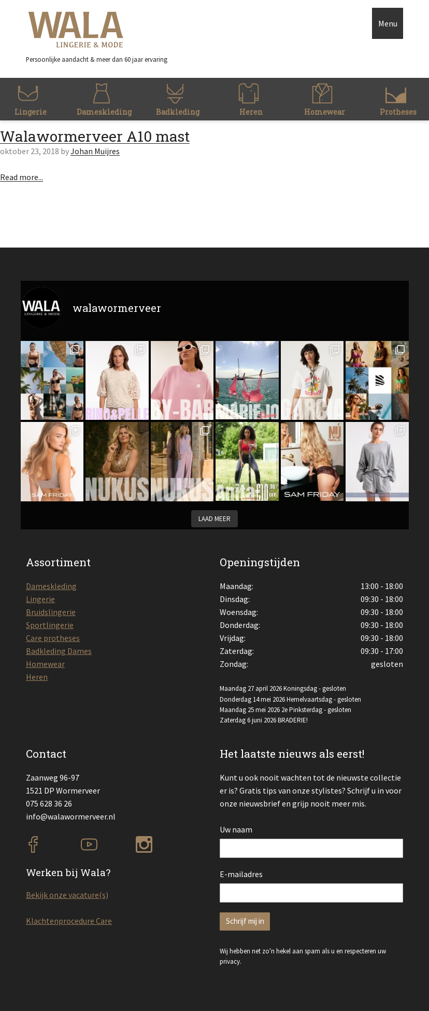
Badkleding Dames (59, 651)
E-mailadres (241, 874)
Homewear (45, 664)
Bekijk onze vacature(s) (67, 895)
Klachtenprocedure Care (69, 921)
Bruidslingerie (51, 612)
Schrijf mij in (245, 921)
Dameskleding (51, 586)
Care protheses (53, 638)
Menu (387, 23)
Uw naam (236, 829)
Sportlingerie (50, 625)
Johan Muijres (95, 151)
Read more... (21, 177)
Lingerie (40, 599)
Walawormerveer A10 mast (95, 136)
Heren (37, 677)
